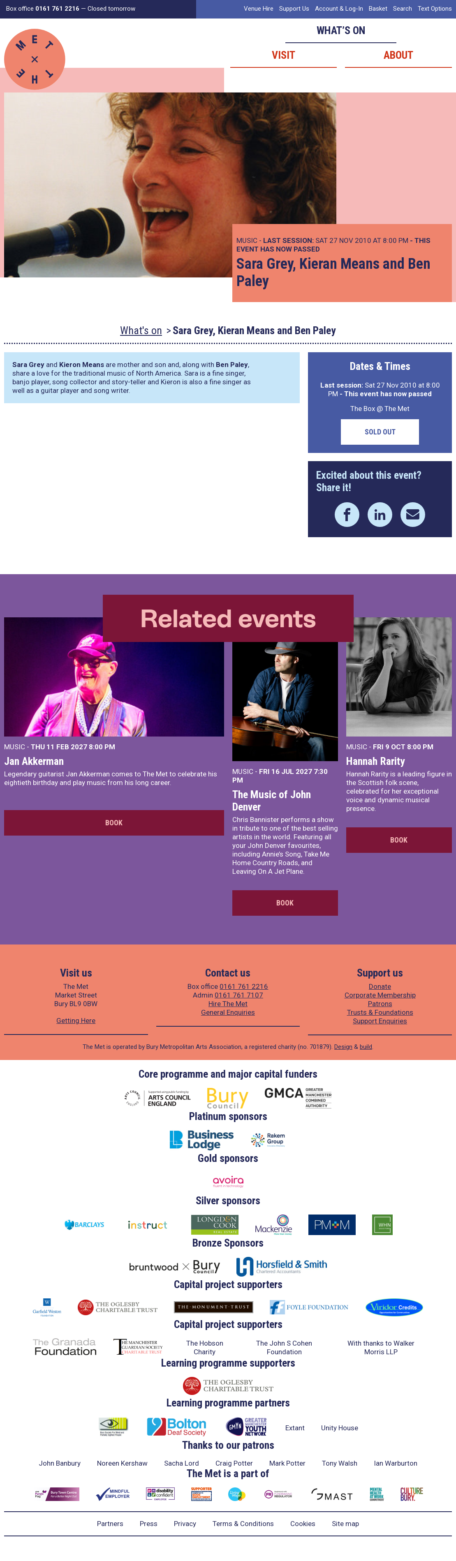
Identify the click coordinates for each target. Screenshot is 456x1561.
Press (148, 1523)
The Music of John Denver (271, 800)
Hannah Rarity (375, 761)
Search (402, 8)
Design (343, 1047)
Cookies (302, 1523)
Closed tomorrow (111, 8)
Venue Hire (258, 8)
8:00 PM (102, 747)
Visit (283, 55)
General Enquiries (228, 1012)
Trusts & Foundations (380, 1012)
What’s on (341, 30)
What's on (141, 330)
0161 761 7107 (239, 995)
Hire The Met (228, 1004)
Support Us (294, 8)
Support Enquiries (380, 1021)
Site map (345, 1523)
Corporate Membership (380, 995)
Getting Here (75, 1020)
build (366, 1047)
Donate (380, 986)
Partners (110, 1523)
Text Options (435, 8)
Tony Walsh (339, 1463)
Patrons (380, 1004)
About (398, 55)
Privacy (185, 1523)
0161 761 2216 (244, 986)
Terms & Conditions (243, 1523)
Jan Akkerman (34, 761)
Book (114, 822)
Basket (378, 8)
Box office (42, 8)
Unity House (339, 1428)
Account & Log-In (339, 8)
